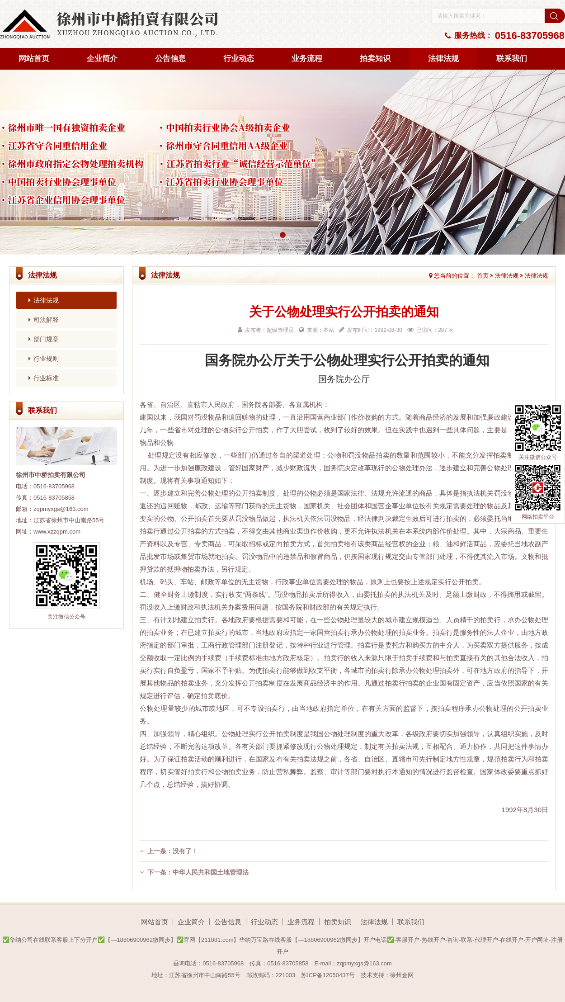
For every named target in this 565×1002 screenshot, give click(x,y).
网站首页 (34, 58)
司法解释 (43, 319)
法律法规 (443, 58)
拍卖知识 (375, 58)
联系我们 (511, 58)
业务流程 (307, 58)
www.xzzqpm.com (56, 531)
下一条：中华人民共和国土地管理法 (194, 872)
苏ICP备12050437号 (328, 975)
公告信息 (170, 58)
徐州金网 (402, 975)
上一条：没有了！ (169, 851)
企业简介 (102, 58)
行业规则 (43, 358)
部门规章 (43, 339)
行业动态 (238, 58)
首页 (483, 275)
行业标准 (43, 378)
